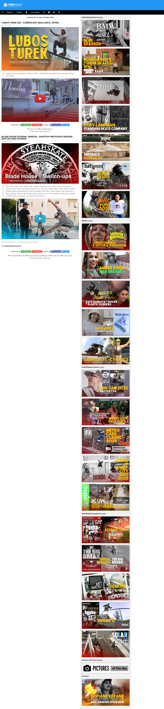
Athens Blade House (35, 255)
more (100, 17)
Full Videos (35, 12)
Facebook (56, 125)
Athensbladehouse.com (13, 246)
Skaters (10, 12)
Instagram (37, 125)
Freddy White (56, 255)
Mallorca (50, 129)
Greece (46, 255)
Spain (42, 129)
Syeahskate (14, 255)
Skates (19, 12)
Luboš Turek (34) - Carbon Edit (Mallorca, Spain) (30, 23)
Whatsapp (26, 125)
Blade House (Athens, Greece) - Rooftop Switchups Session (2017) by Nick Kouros (37, 137)
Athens (23, 255)
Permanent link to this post (41, 131)
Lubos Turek (34, 129)
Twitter (66, 125)
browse (99, 660)
